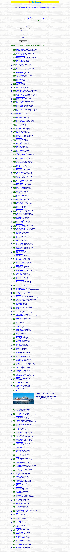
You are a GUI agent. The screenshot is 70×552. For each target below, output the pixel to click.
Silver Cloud (18, 483)
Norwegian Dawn (19, 256)
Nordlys (17, 519)
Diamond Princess (20, 187)
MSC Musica (18, 255)
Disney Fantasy (19, 166)
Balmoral (17, 418)
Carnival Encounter (20, 221)
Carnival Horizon (19, 162)
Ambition (18, 382)
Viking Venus (18, 412)
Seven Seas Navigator (20, 459)
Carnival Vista (19, 163)
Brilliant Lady (18, 220)
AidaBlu (17, 326)
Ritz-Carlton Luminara (20, 414)
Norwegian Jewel (19, 247)
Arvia (17, 65)
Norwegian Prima (19, 135)
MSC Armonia (19, 347)
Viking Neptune (19, 390)
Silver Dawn (18, 428)
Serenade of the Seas (20, 271)
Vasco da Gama (19, 360)
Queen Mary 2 (19, 118)
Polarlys (17, 517)
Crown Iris (18, 425)
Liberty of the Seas (20, 112)
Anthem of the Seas (20, 95)
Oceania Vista (19, 338)
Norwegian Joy (19, 99)
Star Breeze (18, 506)
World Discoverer (19, 543)
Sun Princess (19, 82)
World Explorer (19, 547)
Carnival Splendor (19, 194)
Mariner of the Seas (20, 149)
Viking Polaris (18, 454)
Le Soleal (18, 523)
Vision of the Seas (20, 299)
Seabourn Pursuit (19, 469)
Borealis (18, 352)
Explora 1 (18, 349)
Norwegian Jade (19, 243)
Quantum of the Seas (20, 97)
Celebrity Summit (19, 265)
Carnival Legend (19, 276)
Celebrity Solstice (19, 184)
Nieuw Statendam (19, 237)
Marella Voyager (19, 306)
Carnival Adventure (20, 222)
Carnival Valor (19, 211)
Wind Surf (18, 502)
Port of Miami (28, 7)
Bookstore (53, 7)
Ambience (18, 327)
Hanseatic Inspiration (20, 495)
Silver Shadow (19, 461)
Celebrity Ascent (19, 140)
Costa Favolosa (19, 200)
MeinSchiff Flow (19, 103)
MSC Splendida (19, 150)
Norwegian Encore (20, 91)
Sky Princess (19, 124)
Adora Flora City (19, 139)
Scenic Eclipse (19, 481)
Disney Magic (19, 288)
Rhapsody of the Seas (20, 297)
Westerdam (18, 292)
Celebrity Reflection (20, 176)
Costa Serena (19, 192)
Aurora (17, 311)
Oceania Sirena (19, 448)
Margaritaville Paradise (20, 375)
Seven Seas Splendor (20, 363)
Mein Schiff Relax (19, 102)
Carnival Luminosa (20, 250)
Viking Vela (18, 372)
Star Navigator (19, 314)
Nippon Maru (18, 473)
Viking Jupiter (19, 385)
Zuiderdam (18, 295)
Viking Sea (18, 388)
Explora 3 (18, 316)
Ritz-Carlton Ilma (19, 416)
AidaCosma (18, 76)
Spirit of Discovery (20, 356)
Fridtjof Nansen (19, 474)
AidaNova (18, 73)
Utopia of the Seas (20, 53)
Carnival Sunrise (19, 230)
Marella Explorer (19, 308)
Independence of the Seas (21, 110)
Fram (17, 513)
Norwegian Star (19, 258)
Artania (17, 417)
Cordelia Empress (19, 381)
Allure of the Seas (19, 58)
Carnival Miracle (19, 274)
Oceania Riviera (19, 340)
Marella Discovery (19, 329)
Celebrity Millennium (20, 260)
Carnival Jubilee (19, 69)
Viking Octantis (19, 455)
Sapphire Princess (20, 188)
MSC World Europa (20, 60)
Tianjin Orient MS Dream (21, 301)
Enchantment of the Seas (21, 289)
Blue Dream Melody (20, 422)
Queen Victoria (19, 273)
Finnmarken (18, 492)
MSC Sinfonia (19, 345)
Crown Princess (19, 195)
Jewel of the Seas (19, 267)
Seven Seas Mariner (20, 383)
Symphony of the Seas (20, 54)
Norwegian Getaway (20, 120)
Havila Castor (18, 488)
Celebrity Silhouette (20, 180)
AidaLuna (18, 333)
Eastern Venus (19, 463)
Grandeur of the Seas (20, 315)
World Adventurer (19, 541)
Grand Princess (19, 224)
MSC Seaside (19, 114)
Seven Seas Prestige (20, 310)
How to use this (23, 23)
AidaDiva (18, 331)
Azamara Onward (19, 450)
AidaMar (18, 323)
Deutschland (18, 472)
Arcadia (17, 285)
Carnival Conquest (20, 214)
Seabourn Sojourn (19, 442)
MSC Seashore (19, 87)
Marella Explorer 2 (20, 318)
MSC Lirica (18, 342)
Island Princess (19, 248)
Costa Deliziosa (19, 251)
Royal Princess (19, 138)
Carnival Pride (19, 281)
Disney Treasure (19, 127)
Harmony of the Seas (20, 56)
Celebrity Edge (19, 169)
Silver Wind (18, 478)
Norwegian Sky (19, 307)
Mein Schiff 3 (19, 240)
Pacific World (19, 303)
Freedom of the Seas (20, 109)
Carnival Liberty (19, 209)
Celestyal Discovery (20, 424)
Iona (17, 67)
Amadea (17, 457)
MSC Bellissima (19, 86)
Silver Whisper (19, 462)
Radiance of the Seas (20, 270)
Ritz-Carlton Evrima (20, 465)
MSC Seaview (19, 113)
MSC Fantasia (19, 151)
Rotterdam (18, 235)
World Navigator (19, 545)
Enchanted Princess (20, 125)
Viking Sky (18, 410)
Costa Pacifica (19, 191)
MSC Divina (18, 146)
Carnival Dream (19, 172)
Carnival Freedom (19, 210)
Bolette (17, 351)
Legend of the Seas (20, 49)
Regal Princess (19, 136)
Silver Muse (18, 427)
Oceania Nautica (19, 444)
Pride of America (19, 296)
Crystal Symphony (20, 378)
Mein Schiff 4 (19, 239)
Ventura (17, 185)
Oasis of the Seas (19, 57)
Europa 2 (18, 420)
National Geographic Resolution (22, 510)
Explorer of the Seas (20, 153)
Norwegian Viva (19, 133)
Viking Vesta (18, 371)
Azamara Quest (19, 447)
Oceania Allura (19, 337)
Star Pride (18, 504)
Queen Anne (18, 202)
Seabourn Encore (19, 432)
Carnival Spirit (19, 277)
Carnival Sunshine (20, 225)
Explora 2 (18, 348)
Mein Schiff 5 (19, 236)
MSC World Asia (19, 61)
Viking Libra (18, 374)
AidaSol (17, 322)
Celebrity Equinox (19, 183)
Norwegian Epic (19, 108)
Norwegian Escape (20, 101)
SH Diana (18, 511)
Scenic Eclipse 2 (19, 480)
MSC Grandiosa (19, 79)
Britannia (18, 131)
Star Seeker (18, 539)
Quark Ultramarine (19, 503)
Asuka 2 (18, 379)
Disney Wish (18, 128)
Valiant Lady (18, 218)
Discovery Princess (20, 123)
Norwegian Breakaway (20, 121)
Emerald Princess (19, 198)
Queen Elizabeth (19, 266)
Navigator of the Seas (20, 144)
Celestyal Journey (19, 359)
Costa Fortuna (19, 226)
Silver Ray (18, 367)
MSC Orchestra (19, 254)
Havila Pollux (18, 489)
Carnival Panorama (20, 161)
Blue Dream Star (19, 466)
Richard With (18, 518)
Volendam (18, 355)
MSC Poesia (18, 252)
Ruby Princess (19, 196)
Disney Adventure (19, 64)
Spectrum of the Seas (20, 92)
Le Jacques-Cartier (19, 532)
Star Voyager (19, 304)
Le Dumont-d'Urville (20, 537)
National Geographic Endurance (22, 508)
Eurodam (18, 278)
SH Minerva (18, 528)
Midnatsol (18, 485)
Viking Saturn (18, 413)
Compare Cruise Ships (47, 7)
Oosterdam (18, 293)
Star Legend (18, 507)
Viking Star (18, 407)
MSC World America (20, 62)
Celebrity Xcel (19, 143)
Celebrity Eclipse (19, 181)
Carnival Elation (19, 321)
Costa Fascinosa (19, 199)
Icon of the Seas (19, 50)
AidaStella (18, 325)
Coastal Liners (22, 7)
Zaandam (18, 353)
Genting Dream (19, 117)
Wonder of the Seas (20, 51)
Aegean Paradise (19, 470)
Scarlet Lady (18, 215)
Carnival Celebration (20, 68)
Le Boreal (18, 526)
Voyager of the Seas (20, 155)
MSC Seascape (19, 88)
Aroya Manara (19, 116)
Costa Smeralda (19, 72)
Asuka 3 (18, 377)
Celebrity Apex (19, 170)
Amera (17, 435)
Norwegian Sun (19, 300)
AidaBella (18, 334)
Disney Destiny (19, 129)
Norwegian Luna (19, 106)
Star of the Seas (19, 47)
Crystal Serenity (19, 336)
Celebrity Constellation (20, 262)
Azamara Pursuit (19, 446)
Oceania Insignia (19, 452)
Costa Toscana (19, 71)
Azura (17, 189)
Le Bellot (17, 533)
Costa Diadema (19, 165)
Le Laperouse (18, 536)
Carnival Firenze (19, 159)
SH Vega (17, 529)
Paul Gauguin (18, 477)
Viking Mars (18, 409)
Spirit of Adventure (20, 357)
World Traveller (19, 544)
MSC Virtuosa (19, 80)
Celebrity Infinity (19, 263)
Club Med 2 (18, 500)
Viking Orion (18, 386)
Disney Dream (19, 168)
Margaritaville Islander (20, 282)
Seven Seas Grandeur (20, 364)
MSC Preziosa (19, 147)
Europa (17, 458)
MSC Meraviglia (19, 84)
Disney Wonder (19, 286)
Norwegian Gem (19, 245)
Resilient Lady (19, 217)
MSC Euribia (18, 77)
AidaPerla (18, 177)
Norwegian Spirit (19, 312)
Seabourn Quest (19, 440)
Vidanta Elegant (19, 493)
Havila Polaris (18, 491)
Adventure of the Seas (20, 154)
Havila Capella (19, 487)
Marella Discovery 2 (20, 330)
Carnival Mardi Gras (20, 75)
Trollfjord (17, 484)
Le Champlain (18, 534)
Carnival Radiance (20, 229)
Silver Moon (18, 429)
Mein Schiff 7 (19, 206)
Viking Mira (18, 370)
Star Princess (19, 83)
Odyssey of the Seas (20, 90)
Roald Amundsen (19, 476)
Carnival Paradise (19, 319)
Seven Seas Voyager (20, 421)
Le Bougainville (19, 530)
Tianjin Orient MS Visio (20, 228)
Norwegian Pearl (19, 244)
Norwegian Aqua (19, 105)
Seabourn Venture (19, 468)
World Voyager (19, 540)
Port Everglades (33, 7)
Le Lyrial (17, 522)
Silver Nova (18, 368)
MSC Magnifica (19, 241)
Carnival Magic (19, 174)
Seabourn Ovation (19, 431)
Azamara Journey (19, 443)
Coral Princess (19, 259)
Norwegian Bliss (19, 98)
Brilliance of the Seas (20, 269)
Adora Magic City (19, 157)
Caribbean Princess (20, 203)
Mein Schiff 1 (19, 204)
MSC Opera (18, 344)
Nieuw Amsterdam (20, 280)
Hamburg (18, 499)
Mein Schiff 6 (19, 233)
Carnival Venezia (19, 158)
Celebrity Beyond (19, 142)
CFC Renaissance (20, 362)
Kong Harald (18, 521)
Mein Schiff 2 (19, 207)
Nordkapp (18, 514)
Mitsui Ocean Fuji (19, 439)
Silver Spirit (18, 433)
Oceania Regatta (19, 451)
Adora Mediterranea (20, 284)
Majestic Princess (19, 132)
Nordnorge (18, 515)
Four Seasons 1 (19, 437)
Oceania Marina (19, 341)
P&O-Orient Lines (40, 7)
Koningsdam (18, 232)
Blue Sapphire (18, 436)
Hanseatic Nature (19, 496)
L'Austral (17, 525)
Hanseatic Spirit (19, 498)
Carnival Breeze (19, 173)
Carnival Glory (19, 213)
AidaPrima (18, 179)
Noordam (18, 290)
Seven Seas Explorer (20, 366)
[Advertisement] (35, 12)
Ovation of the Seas (20, 94)
